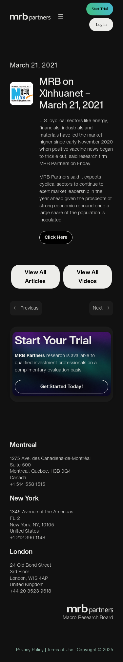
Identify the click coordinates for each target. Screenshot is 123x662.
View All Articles (36, 276)
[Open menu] (61, 17)
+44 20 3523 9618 (30, 591)
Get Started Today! (61, 386)
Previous (29, 308)
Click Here (56, 237)
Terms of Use (60, 650)
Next (98, 308)
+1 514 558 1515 (27, 484)
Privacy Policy (30, 650)
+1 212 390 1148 (27, 537)
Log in (101, 24)
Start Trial (100, 9)
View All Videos (88, 276)
